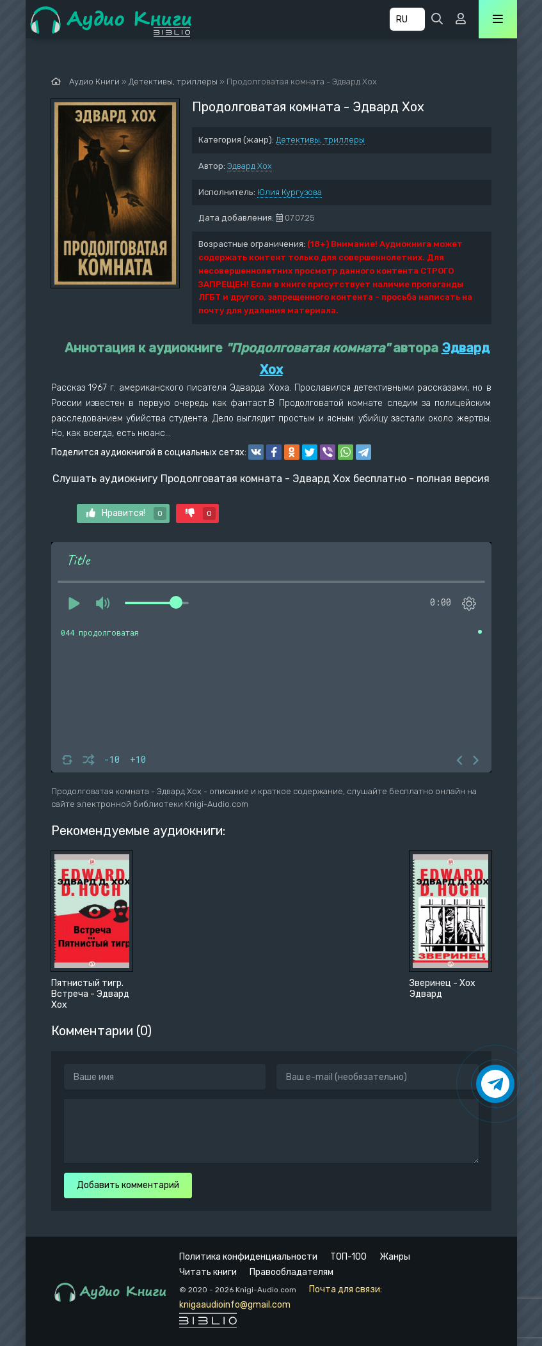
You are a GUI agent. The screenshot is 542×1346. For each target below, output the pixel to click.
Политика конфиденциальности (248, 1256)
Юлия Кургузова (289, 192)
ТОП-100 (348, 1256)
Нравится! (126, 513)
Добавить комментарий (128, 1185)
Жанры (394, 1256)
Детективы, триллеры (320, 140)
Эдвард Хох (249, 166)
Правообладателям (291, 1272)
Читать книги (208, 1272)
